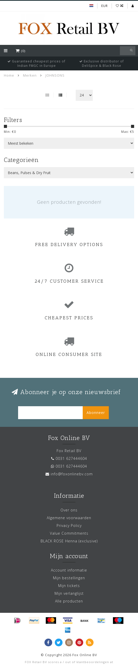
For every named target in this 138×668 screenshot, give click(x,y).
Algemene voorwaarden (69, 517)
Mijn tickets (69, 585)
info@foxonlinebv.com (72, 473)
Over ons (69, 510)
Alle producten (69, 601)
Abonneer (96, 412)
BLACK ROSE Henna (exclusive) (69, 541)
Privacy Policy (69, 525)
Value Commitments (69, 533)
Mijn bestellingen (69, 577)
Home (9, 75)
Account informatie (69, 570)
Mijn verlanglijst (69, 593)
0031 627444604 (71, 458)
